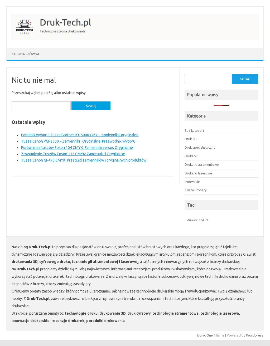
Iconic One (205, 335)
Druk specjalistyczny (200, 147)
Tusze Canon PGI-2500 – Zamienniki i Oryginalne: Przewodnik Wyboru (78, 141)
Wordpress (254, 335)
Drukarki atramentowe (202, 164)
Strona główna (25, 54)
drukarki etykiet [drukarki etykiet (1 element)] (197, 220)
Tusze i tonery (195, 190)
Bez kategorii (195, 130)
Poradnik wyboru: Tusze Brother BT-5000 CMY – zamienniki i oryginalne (79, 135)
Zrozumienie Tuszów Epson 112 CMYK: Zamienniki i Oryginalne (73, 154)
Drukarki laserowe (198, 173)
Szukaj (245, 79)
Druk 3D (191, 139)
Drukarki (191, 156)
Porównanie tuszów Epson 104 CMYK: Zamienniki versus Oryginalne (77, 147)
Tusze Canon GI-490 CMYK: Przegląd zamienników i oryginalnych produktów (83, 160)
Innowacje (192, 181)
